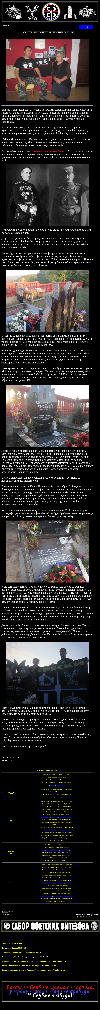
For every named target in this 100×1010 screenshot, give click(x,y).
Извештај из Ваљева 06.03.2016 (14, 948)
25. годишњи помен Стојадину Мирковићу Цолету (21, 952)
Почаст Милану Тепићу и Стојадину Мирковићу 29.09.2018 (25, 957)
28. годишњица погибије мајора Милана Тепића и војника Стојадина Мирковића (34, 961)
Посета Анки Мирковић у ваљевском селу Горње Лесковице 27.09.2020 (29, 966)
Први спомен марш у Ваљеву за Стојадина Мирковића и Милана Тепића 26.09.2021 (34, 970)
